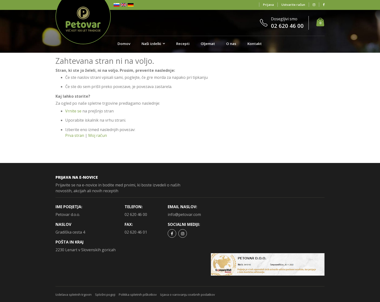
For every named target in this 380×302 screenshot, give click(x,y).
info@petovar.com (184, 214)
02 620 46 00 (136, 214)
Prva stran (74, 135)
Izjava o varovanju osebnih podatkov (187, 294)
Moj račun (97, 135)
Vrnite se (73, 111)
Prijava (268, 4)
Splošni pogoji (105, 294)
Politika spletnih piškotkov (138, 294)
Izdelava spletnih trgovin (73, 294)
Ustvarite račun (293, 4)
